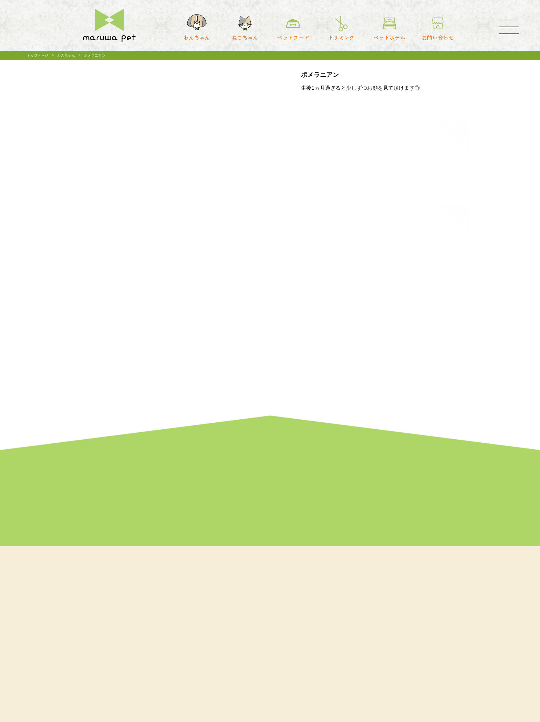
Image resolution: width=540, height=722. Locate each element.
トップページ (37, 55)
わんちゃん (66, 55)
